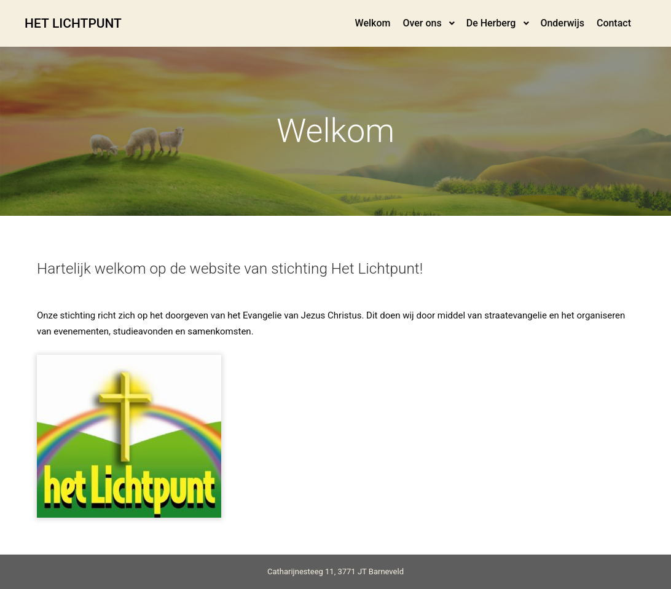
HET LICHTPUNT (73, 23)
